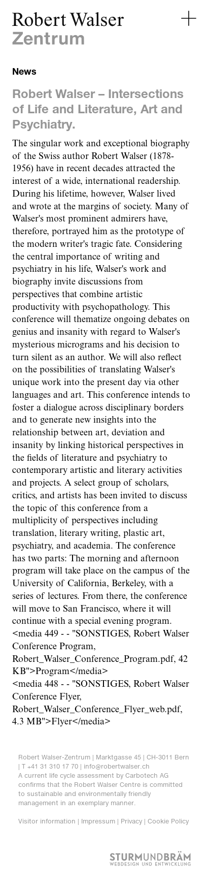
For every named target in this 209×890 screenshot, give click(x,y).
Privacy (131, 821)
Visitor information (47, 821)
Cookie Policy (168, 821)
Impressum (98, 821)
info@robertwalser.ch (117, 766)
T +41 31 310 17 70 (50, 766)
